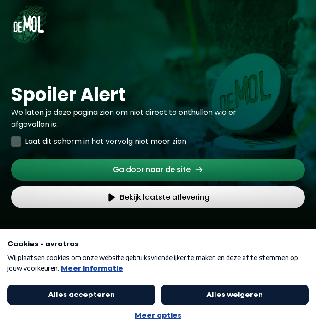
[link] (158, 170)
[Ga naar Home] (29, 18)
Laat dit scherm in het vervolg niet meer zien (105, 141)
